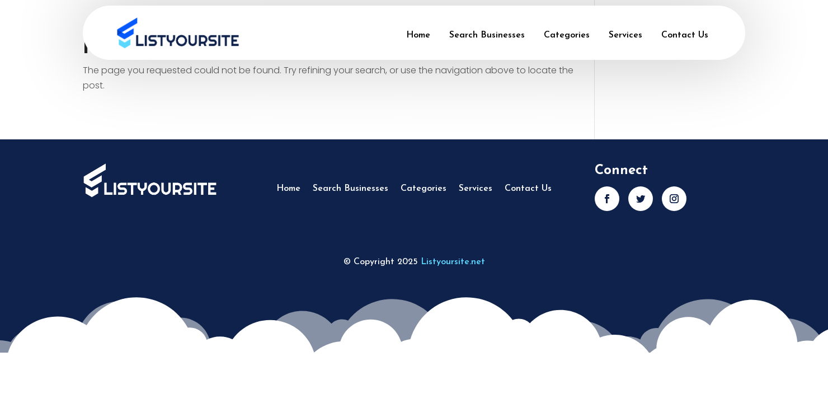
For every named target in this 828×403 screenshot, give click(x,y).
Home (418, 35)
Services (625, 35)
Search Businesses (487, 35)
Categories (567, 35)
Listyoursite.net (453, 261)
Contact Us (684, 35)
